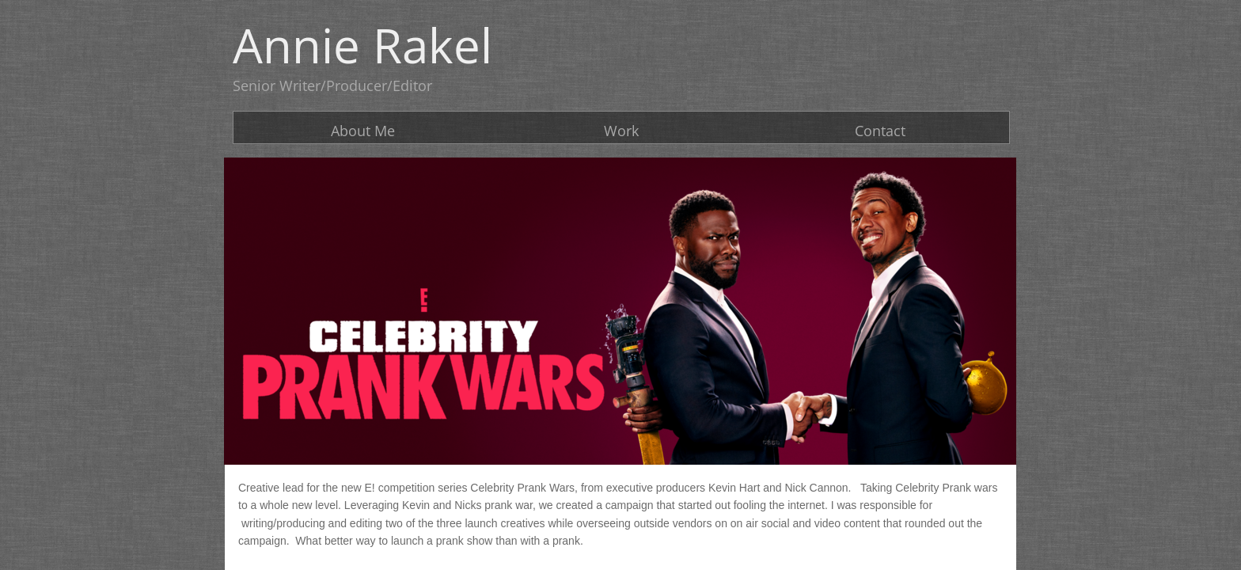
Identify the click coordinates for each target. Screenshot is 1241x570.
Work (621, 130)
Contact (880, 130)
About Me (363, 130)
